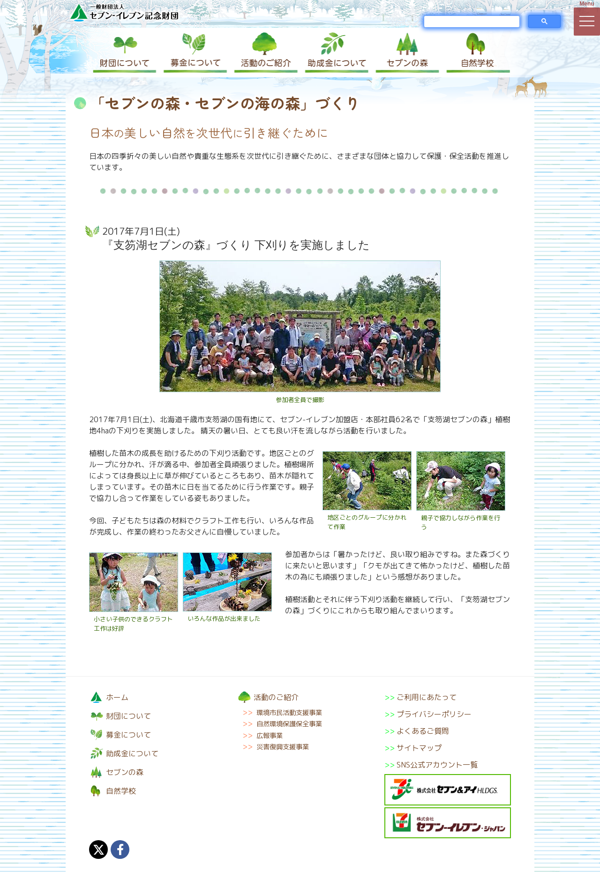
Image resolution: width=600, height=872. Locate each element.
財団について (124, 52)
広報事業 (269, 735)
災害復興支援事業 (282, 747)
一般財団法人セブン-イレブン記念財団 (124, 12)
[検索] (471, 21)
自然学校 (476, 52)
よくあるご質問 (423, 731)
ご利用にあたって (427, 697)
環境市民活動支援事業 (289, 712)
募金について (194, 52)
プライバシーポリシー (434, 714)
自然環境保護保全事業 (289, 724)
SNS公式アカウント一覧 (437, 765)
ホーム (117, 697)
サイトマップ (419, 748)
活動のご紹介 (265, 52)
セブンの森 (405, 52)
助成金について (335, 52)
